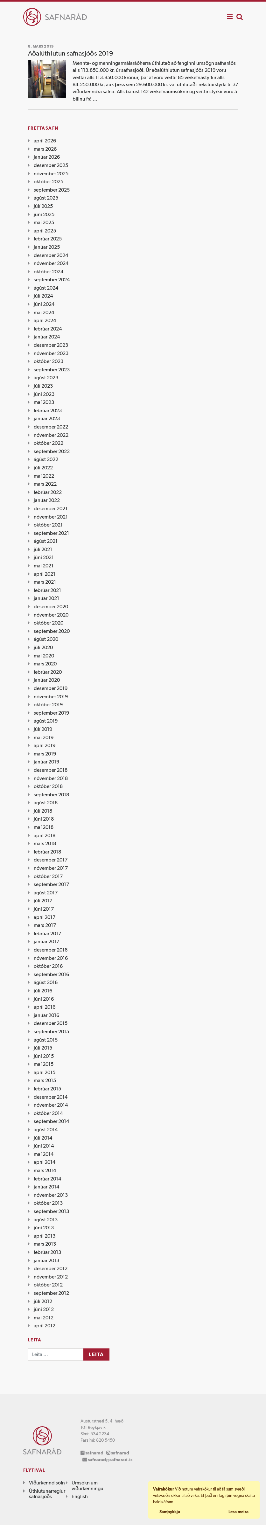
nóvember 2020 (51, 615)
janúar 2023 (47, 418)
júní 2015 (44, 1056)
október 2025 (48, 181)
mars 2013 (45, 1244)
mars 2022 (45, 484)
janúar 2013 (46, 1260)
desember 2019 (50, 688)
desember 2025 (51, 165)
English (80, 1496)
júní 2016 (44, 999)
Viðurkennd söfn (47, 1483)
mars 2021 (45, 582)
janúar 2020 (47, 680)
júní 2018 (44, 819)
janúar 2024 (47, 337)
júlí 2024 (43, 296)
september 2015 (51, 1031)
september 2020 (52, 631)
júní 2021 (44, 557)
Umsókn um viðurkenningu (87, 1485)
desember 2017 (50, 860)
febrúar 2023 (48, 410)
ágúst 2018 (46, 803)
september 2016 (51, 974)
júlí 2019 (43, 729)
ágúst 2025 (46, 198)
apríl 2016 (44, 1007)
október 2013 (48, 1203)
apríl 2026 (45, 141)
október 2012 (48, 1285)
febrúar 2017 (47, 933)
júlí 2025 (43, 206)
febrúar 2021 (47, 590)
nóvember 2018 (51, 778)
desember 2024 (51, 255)
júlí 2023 (43, 386)
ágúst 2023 (46, 378)
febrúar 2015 (47, 1089)
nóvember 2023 (51, 353)
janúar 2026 (47, 157)
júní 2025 (44, 214)
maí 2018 (43, 827)
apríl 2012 (44, 1326)
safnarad (94, 1452)
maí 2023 (44, 402)
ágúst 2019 (46, 721)
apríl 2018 (44, 835)
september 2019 (51, 713)
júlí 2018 (43, 811)
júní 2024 (44, 304)
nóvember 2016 (51, 958)
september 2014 (51, 1121)
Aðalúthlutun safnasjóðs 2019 (70, 53)
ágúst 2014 (46, 1130)
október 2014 (48, 1113)
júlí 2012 (43, 1301)
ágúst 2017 (46, 893)
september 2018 (51, 795)
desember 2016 (50, 950)
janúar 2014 (46, 1187)
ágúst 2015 (46, 1040)
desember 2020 (51, 606)
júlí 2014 (43, 1138)
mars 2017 (45, 925)
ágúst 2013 (46, 1220)
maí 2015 (43, 1064)
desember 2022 (51, 427)
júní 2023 (44, 394)
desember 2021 (50, 508)
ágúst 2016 (46, 982)
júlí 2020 (43, 647)
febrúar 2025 (48, 239)
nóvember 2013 (51, 1195)
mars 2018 (45, 843)
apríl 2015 (44, 1072)
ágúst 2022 (46, 459)
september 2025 (52, 190)
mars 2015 (45, 1080)
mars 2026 (45, 149)
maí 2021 (43, 566)
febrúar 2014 (47, 1179)
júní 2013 (44, 1228)
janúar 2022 (47, 500)
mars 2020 (45, 664)
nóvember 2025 (51, 174)
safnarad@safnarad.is (110, 1459)
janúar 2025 (47, 247)
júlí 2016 (43, 991)
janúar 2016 (46, 1015)
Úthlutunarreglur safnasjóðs (47, 1494)
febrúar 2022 (48, 492)
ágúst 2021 (46, 541)
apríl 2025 (45, 231)
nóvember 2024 (51, 263)
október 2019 (48, 705)
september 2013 (51, 1211)
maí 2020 (44, 656)
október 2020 (48, 623)
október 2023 (48, 361)
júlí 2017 (43, 901)
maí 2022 (44, 476)
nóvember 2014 (51, 1105)
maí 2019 (43, 737)
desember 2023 (51, 345)
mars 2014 (45, 1170)
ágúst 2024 (46, 288)
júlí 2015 (43, 1048)
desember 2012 (50, 1268)
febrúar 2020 (48, 672)
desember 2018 (50, 770)
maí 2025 (44, 222)
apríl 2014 (44, 1162)
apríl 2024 (45, 320)
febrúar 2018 (47, 852)
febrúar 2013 (47, 1252)
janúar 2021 (46, 598)
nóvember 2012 (51, 1277)
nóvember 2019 (51, 697)
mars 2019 (45, 754)
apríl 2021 (44, 574)
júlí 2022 (43, 468)
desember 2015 (50, 1023)
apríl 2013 (44, 1236)
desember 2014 (50, 1097)
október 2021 (48, 525)
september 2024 (52, 280)
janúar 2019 (46, 762)
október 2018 (48, 786)
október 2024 (48, 272)
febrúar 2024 (48, 329)
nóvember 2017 (51, 868)
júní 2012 (44, 1309)
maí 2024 (44, 312)
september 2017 (51, 884)
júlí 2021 (43, 549)
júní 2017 (44, 909)
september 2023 (52, 370)
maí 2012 (43, 1318)
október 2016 (48, 966)
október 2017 (48, 876)
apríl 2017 (44, 917)
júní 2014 (44, 1146)
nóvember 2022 (51, 435)
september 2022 (52, 451)
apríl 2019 (44, 745)
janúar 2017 (46, 941)
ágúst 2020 (46, 639)
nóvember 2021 (51, 517)
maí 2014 (43, 1154)
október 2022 (48, 443)
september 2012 (51, 1293)
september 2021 (51, 533)
